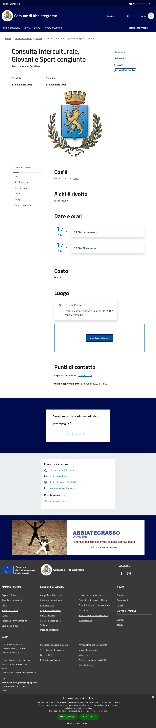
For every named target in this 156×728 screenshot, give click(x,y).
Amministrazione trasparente (93, 644)
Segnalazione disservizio (52, 650)
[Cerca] (150, 15)
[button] (78, 723)
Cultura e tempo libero (51, 600)
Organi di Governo (10, 595)
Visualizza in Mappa (99, 338)
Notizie (120, 595)
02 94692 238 (85, 375)
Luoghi (120, 619)
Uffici (4, 605)
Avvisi (120, 605)
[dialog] (78, 711)
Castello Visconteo (74, 305)
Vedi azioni (121, 58)
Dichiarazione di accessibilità (92, 660)
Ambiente (83, 610)
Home (8, 38)
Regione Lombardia (11, 3)
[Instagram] (125, 16)
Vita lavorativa (47, 605)
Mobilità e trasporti (49, 629)
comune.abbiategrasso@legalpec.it (19, 682)
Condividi (120, 52)
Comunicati (122, 600)
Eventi (38, 38)
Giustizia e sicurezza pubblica (93, 600)
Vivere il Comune (23, 38)
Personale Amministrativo (14, 620)
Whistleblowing (86, 665)
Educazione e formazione (91, 595)
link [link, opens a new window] (105, 711)
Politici (5, 615)
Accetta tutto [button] (67, 717)
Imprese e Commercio (50, 610)
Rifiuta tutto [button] (89, 717)
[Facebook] (118, 16)
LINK (76, 178)
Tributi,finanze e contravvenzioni (94, 605)
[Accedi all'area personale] (140, 3)
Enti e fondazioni (10, 610)
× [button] (153, 697)
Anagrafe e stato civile (51, 595)
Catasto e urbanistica (50, 620)
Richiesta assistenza (50, 660)
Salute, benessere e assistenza (93, 615)
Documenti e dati (10, 625)
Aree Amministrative (12, 600)
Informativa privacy (88, 650)
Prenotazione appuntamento (54, 644)
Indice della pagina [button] (23, 167)
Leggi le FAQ (46, 655)
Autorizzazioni (85, 620)
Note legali (84, 655)
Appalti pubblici (47, 615)
